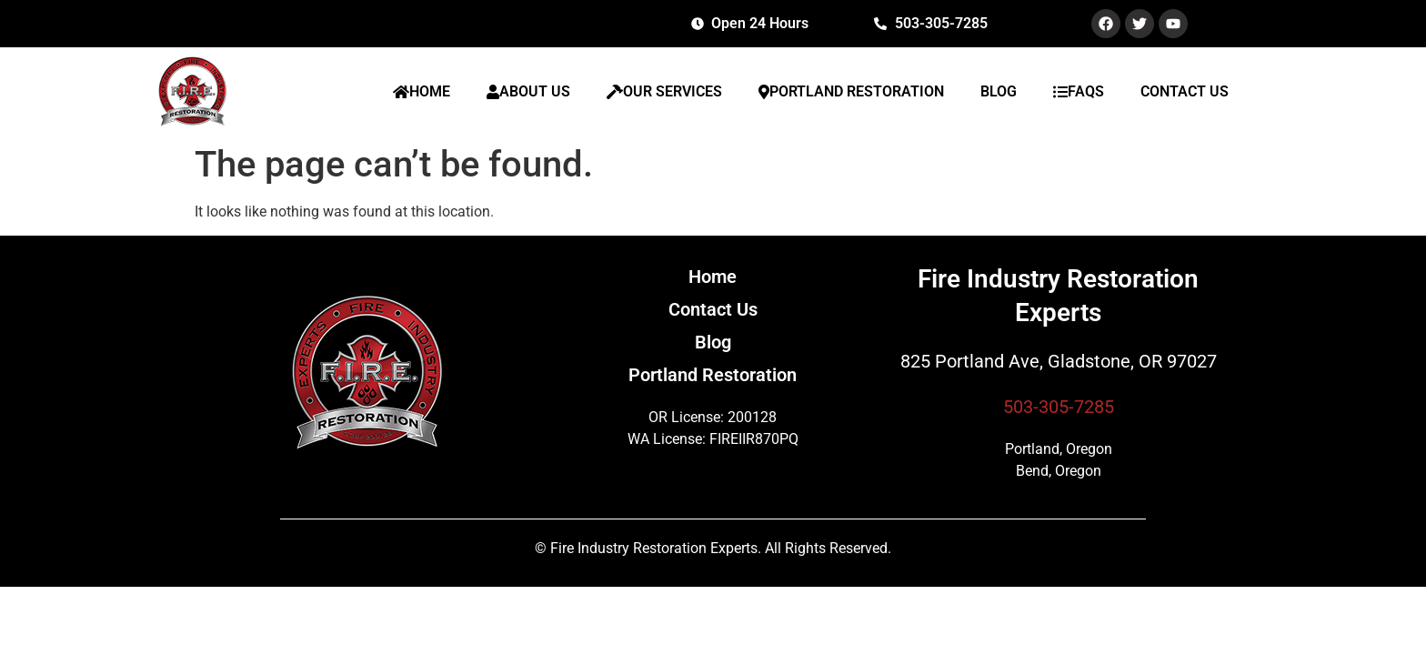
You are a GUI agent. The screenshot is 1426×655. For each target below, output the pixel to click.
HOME (421, 91)
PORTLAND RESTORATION (851, 91)
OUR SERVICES (664, 91)
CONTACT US (1184, 91)
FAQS (1078, 91)
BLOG (998, 91)
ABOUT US (528, 91)
